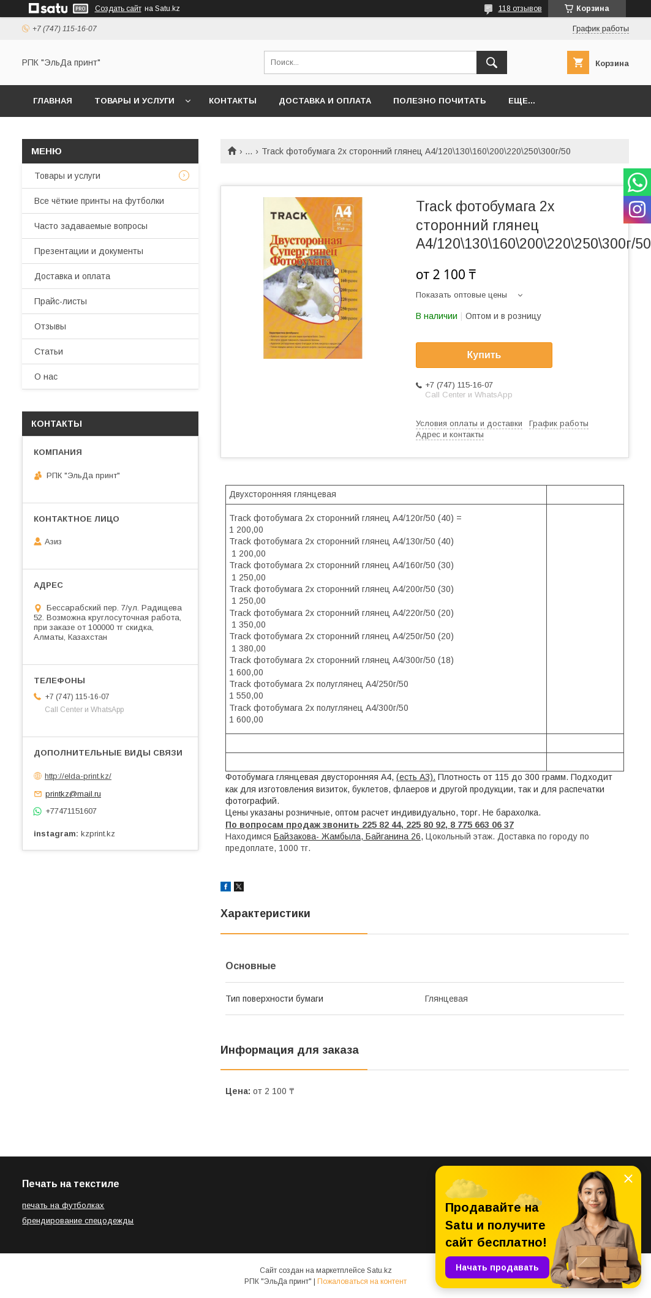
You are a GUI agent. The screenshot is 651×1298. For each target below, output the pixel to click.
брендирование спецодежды (78, 1220)
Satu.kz (379, 1270)
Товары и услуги (134, 100)
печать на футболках (63, 1205)
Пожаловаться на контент (362, 1281)
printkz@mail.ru (73, 793)
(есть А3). (415, 777)
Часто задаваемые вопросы (91, 226)
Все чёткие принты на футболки (99, 201)
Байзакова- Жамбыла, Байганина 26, (348, 836)
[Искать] (491, 62)
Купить (484, 355)
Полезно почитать (439, 100)
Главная (52, 100)
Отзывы (50, 326)
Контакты (233, 100)
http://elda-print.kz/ (78, 776)
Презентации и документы (88, 251)
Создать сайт (118, 8)
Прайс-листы (60, 301)
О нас (46, 376)
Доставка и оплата (325, 100)
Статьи (48, 351)
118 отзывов (520, 8)
